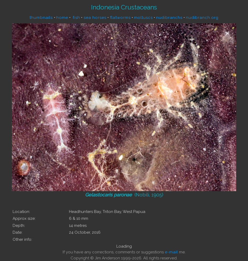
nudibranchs (169, 17)
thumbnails (41, 17)
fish (76, 17)
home (62, 17)
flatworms (120, 17)
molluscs (143, 17)
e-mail (171, 252)
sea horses (94, 17)
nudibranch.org (202, 17)
